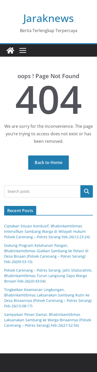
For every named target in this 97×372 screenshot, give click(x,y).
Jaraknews (48, 18)
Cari (87, 191)
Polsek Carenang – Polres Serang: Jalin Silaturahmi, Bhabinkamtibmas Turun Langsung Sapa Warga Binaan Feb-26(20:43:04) (48, 276)
